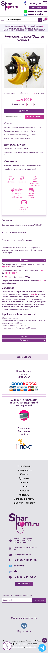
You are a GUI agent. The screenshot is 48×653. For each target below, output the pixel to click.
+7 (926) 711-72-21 (25, 577)
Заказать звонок (38, 7)
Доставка (24, 478)
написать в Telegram (35, 15)
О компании (24, 466)
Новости (24, 491)
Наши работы (24, 470)
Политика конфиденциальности (24, 647)
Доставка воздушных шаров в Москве (17, 641)
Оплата (24, 483)
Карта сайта (24, 631)
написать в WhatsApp (35, 11)
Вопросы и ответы (24, 499)
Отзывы (24, 487)
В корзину (24, 111)
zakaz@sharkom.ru (22, 555)
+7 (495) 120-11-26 (38, 3)
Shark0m (18, 566)
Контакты (24, 495)
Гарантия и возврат (24, 503)
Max (45, 2)
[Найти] (22, 20)
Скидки (24, 474)
